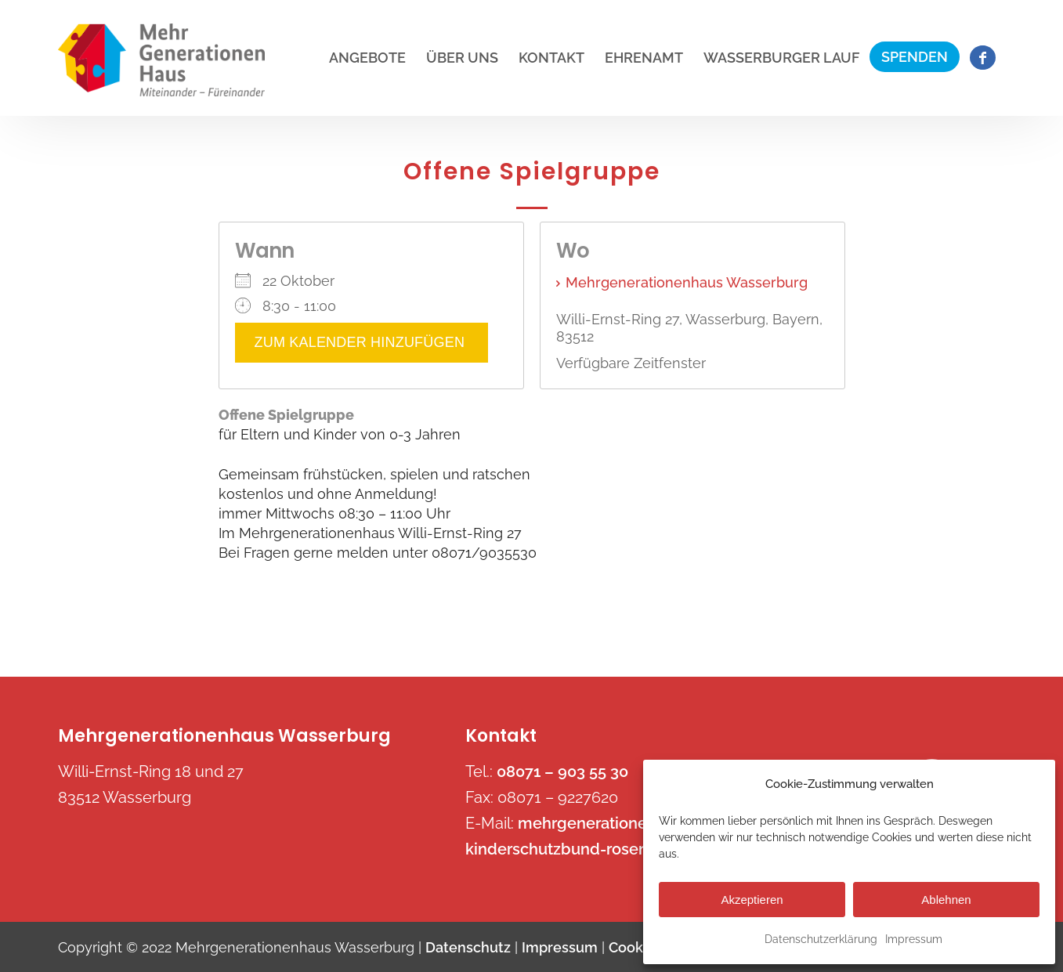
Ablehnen (946, 899)
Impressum (913, 939)
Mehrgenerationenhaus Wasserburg (687, 282)
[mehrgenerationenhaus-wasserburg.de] (162, 59)
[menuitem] (367, 58)
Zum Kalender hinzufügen (361, 343)
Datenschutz (468, 947)
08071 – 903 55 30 (562, 771)
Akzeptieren (752, 899)
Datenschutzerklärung (821, 939)
